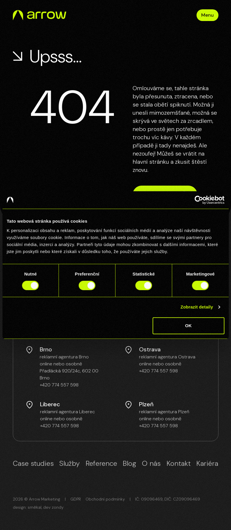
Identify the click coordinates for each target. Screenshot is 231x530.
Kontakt (178, 463)
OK (188, 325)
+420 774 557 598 (59, 385)
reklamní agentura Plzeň (164, 412)
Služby (69, 463)
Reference (101, 463)
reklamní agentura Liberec (67, 412)
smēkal (34, 507)
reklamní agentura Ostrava (167, 357)
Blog (129, 463)
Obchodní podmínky (105, 499)
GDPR (75, 499)
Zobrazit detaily (196, 306)
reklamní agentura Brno (64, 357)
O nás (151, 463)
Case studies (33, 463)
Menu (207, 15)
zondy (58, 507)
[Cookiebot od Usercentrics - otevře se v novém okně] (198, 200)
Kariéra (207, 463)
